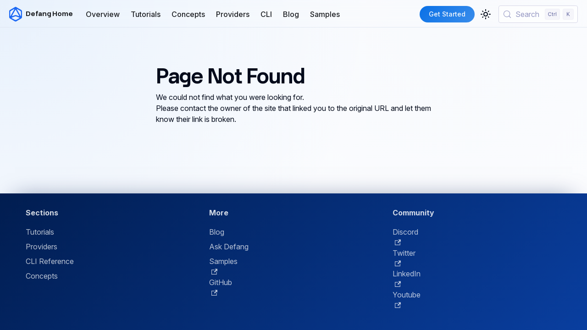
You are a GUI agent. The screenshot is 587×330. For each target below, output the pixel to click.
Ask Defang (229, 246)
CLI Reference (50, 261)
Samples (325, 14)
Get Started (447, 14)
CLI (266, 14)
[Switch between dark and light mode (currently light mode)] (485, 14)
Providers (232, 14)
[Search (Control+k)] (538, 14)
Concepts (188, 14)
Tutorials (146, 14)
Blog (291, 14)
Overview (103, 14)
